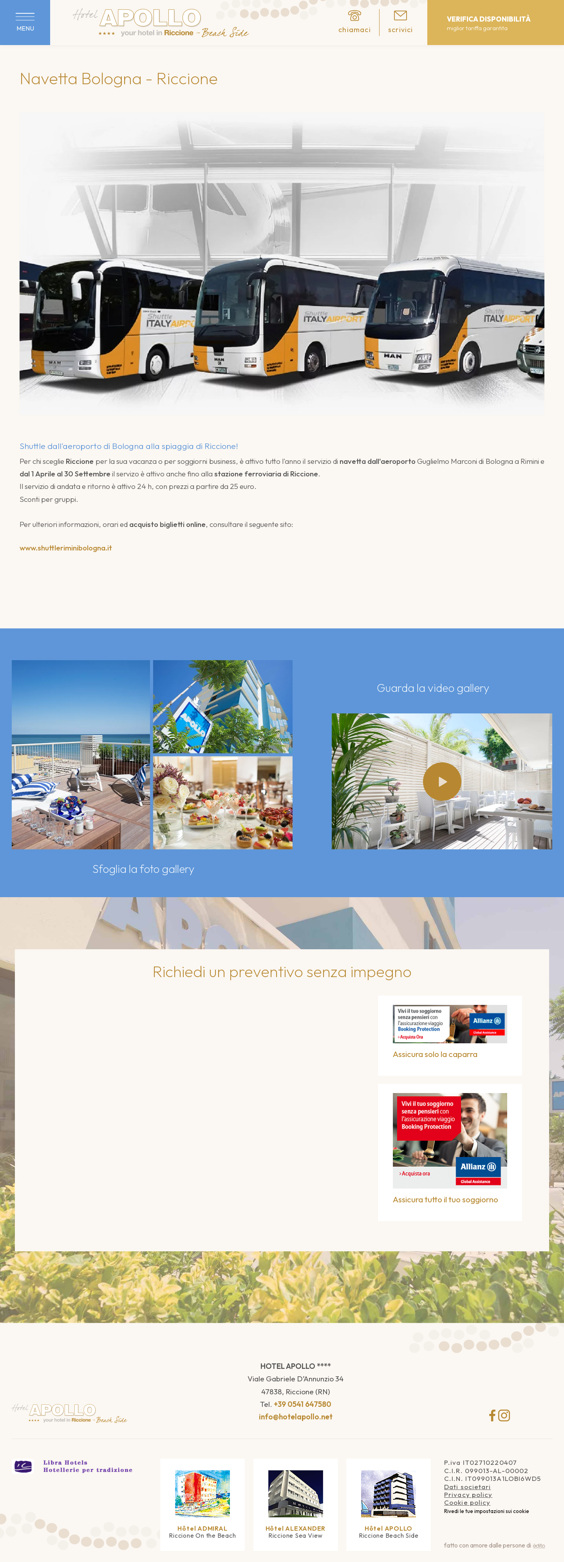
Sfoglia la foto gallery (144, 869)
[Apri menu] (25, 22)
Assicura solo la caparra (436, 1054)
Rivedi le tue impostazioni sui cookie (486, 1511)
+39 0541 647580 (302, 1404)
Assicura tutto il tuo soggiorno (446, 1199)
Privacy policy (468, 1494)
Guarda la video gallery (434, 688)
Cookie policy (467, 1502)
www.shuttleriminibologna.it (66, 547)
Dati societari (467, 1486)
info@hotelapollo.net (296, 1416)
